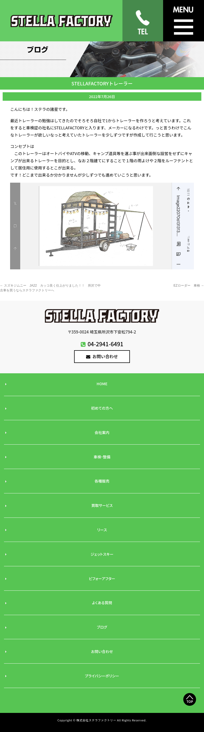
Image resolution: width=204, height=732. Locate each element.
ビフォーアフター (102, 578)
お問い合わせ (102, 356)
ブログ (102, 627)
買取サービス (102, 505)
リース (102, 529)
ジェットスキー (102, 554)
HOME (102, 383)
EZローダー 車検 (188, 285)
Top (189, 708)
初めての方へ (102, 408)
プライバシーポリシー (102, 675)
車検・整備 (102, 456)
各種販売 (102, 481)
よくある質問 (102, 602)
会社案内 (102, 432)
